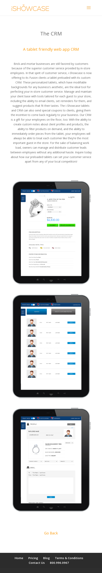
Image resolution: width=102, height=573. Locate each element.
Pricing (33, 558)
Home (19, 558)
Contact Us (37, 563)
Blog (46, 558)
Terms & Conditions (69, 558)
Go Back (51, 533)
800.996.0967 (59, 563)
